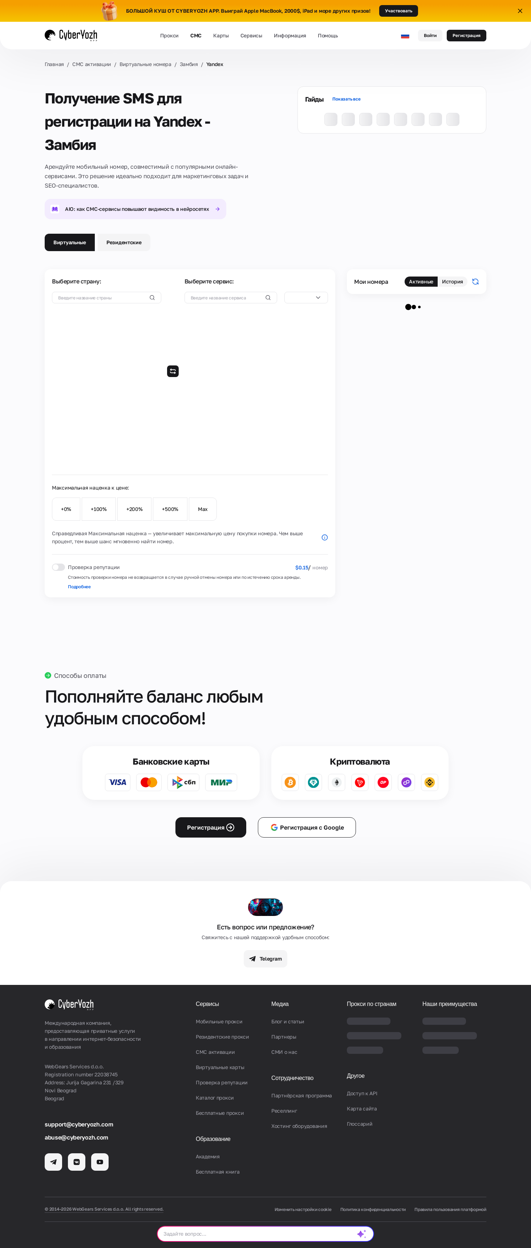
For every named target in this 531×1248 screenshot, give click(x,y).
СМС (196, 35)
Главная (54, 64)
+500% (170, 509)
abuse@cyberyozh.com (76, 1137)
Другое (356, 1076)
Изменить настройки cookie (303, 1209)
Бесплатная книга (218, 1172)
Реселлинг (284, 1111)
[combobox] (306, 297)
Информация (290, 35)
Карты (221, 35)
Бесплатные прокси (220, 1113)
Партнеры (283, 1037)
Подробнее (79, 586)
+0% (66, 509)
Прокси (169, 35)
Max (203, 509)
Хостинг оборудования (299, 1126)
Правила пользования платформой (450, 1209)
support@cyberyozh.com (79, 1124)
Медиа (280, 1004)
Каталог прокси (215, 1097)
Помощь (328, 35)
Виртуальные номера (145, 64)
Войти (430, 35)
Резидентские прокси (222, 1037)
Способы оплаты (80, 675)
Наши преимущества (449, 1004)
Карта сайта (362, 1108)
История (452, 281)
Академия (208, 1156)
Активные (421, 281)
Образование (213, 1139)
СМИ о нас (284, 1052)
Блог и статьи (287, 1021)
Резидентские (124, 242)
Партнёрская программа (301, 1095)
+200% (134, 509)
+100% (99, 509)
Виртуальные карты (220, 1067)
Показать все (346, 99)
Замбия (189, 64)
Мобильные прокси (219, 1021)
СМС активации (91, 64)
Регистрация (467, 35)
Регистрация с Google (307, 827)
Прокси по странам (371, 1004)
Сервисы (251, 35)
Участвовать (398, 10)
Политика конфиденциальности (373, 1209)
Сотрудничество (292, 1078)
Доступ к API (362, 1093)
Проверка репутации (222, 1082)
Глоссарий (359, 1124)
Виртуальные (69, 242)
